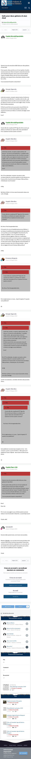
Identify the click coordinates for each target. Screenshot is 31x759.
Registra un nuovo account (15, 585)
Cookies (25, 745)
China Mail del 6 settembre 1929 (18, 686)
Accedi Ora (15, 596)
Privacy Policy (12, 745)
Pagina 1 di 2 (15, 29)
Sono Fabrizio (10, 633)
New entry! (9, 646)
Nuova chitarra (10, 623)
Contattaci (19, 745)
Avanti (25, 30)
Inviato (11, 38)
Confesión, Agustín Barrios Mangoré (16, 715)
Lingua (6, 745)
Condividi (8, 606)
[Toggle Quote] (3, 148)
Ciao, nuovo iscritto (12, 641)
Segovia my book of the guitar (14, 701)
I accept (23, 753)
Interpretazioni (14, 24)
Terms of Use (10, 756)
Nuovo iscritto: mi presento (13, 628)
